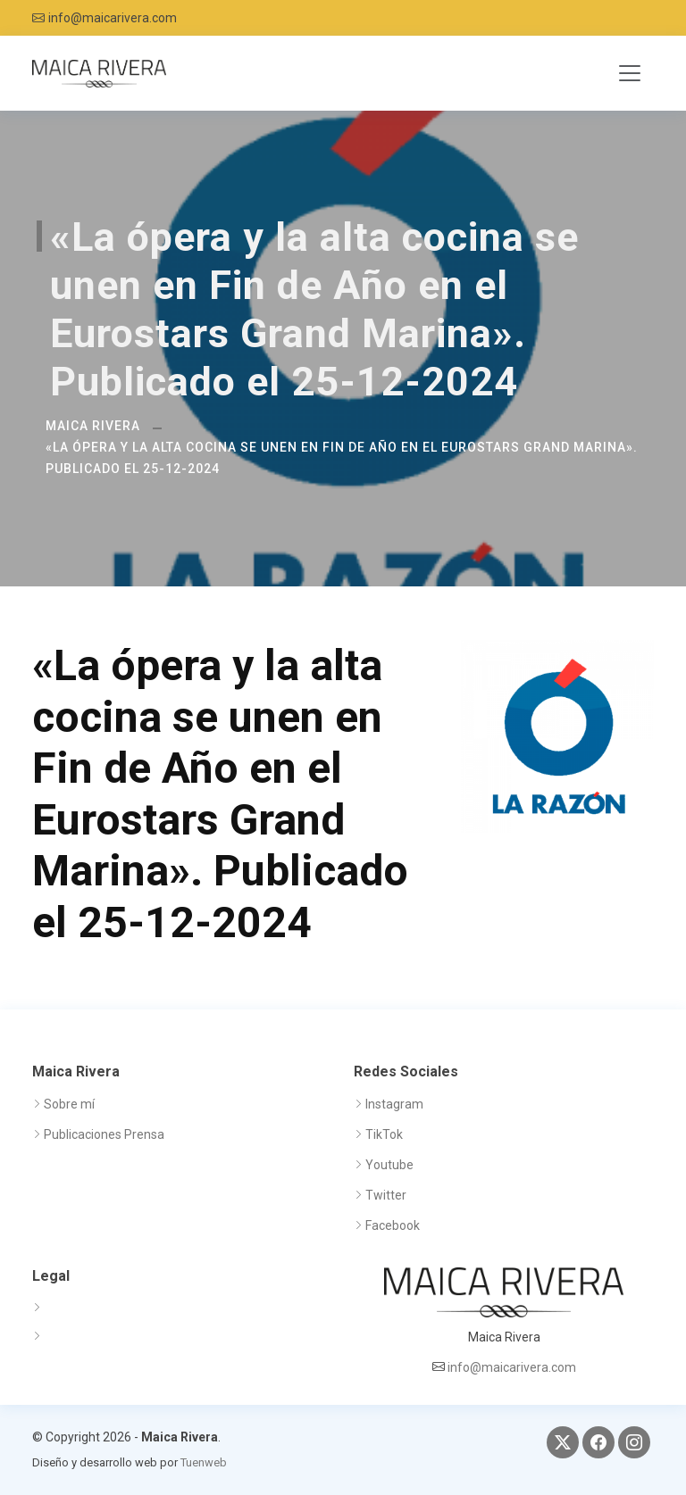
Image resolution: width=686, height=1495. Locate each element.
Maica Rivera (93, 426)
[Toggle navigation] (630, 73)
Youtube (389, 1165)
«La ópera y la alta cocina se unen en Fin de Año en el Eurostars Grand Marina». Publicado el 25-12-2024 (342, 458)
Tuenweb (203, 1462)
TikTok (384, 1134)
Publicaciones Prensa (104, 1134)
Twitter (385, 1195)
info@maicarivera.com (112, 18)
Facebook (392, 1225)
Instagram (394, 1104)
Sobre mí (69, 1104)
